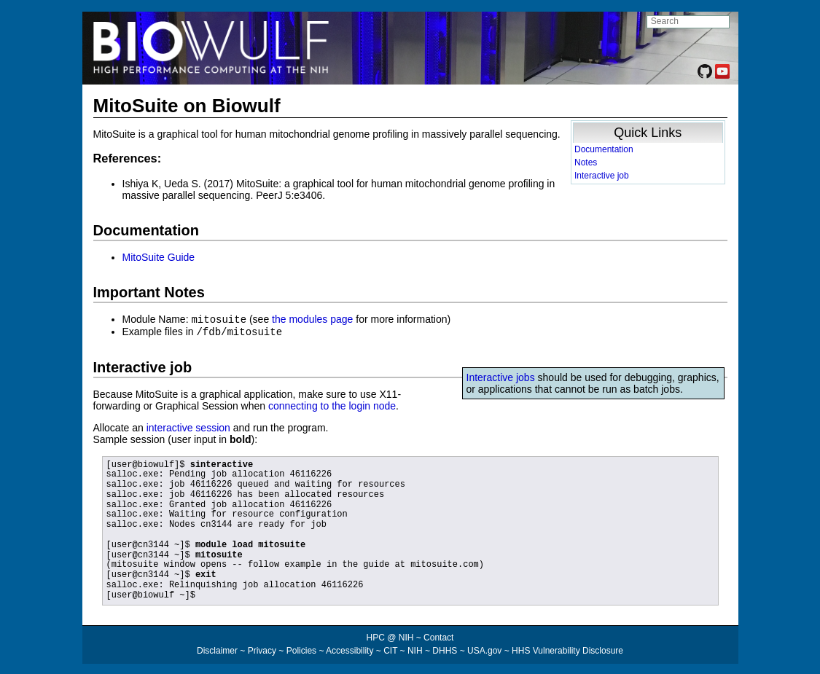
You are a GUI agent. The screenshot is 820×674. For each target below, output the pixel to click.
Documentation (603, 149)
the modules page (312, 319)
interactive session (188, 426)
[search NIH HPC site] (688, 21)
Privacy (262, 649)
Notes (585, 162)
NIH (415, 649)
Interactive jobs (500, 376)
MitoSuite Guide (158, 257)
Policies (301, 649)
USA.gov (484, 649)
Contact (438, 636)
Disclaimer (217, 649)
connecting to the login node (332, 404)
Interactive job (601, 176)
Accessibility (349, 649)
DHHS (444, 649)
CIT (390, 649)
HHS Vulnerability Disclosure (567, 649)
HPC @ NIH (391, 636)
